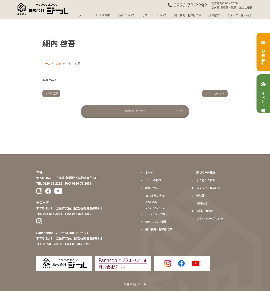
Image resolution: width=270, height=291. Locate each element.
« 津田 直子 (52, 93)
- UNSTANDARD (154, 207)
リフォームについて (154, 15)
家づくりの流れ (205, 172)
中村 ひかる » (215, 93)
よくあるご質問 (205, 180)
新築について (153, 187)
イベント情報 (263, 94)
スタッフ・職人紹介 (239, 15)
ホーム (82, 15)
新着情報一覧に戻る (135, 111)
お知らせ (201, 203)
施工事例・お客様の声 (187, 15)
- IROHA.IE (151, 201)
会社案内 (214, 15)
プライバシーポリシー (209, 218)
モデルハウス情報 (156, 221)
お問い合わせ (263, 52)
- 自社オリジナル (154, 195)
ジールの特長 (102, 15)
